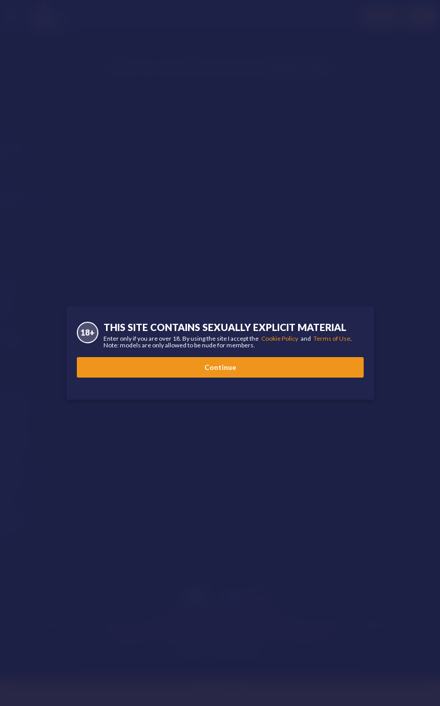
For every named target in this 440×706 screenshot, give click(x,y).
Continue (220, 367)
